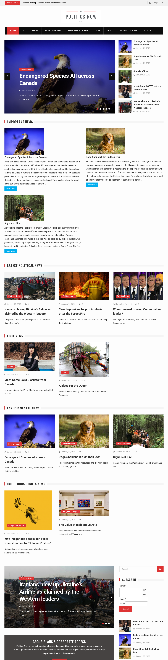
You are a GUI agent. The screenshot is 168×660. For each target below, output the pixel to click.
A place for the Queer (73, 386)
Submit (126, 609)
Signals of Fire (140, 71)
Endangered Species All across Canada (25, 157)
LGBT (97, 30)
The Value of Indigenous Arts (78, 525)
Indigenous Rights (78, 30)
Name (122, 586)
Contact (149, 30)
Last (144, 595)
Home (13, 30)
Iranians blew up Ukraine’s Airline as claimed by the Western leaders (146, 104)
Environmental (53, 30)
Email (122, 599)
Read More (10, 189)
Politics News (30, 30)
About (110, 30)
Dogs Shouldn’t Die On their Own (103, 157)
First (144, 590)
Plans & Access (128, 30)
